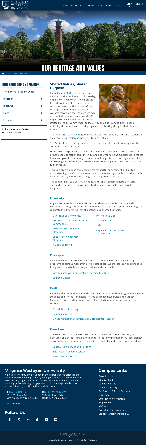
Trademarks (92, 440)
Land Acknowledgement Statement (66, 238)
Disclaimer (71, 440)
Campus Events (61, 277)
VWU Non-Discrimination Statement (66, 230)
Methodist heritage (76, 93)
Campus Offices (107, 383)
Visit (100, 5)
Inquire (90, 5)
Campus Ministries (63, 313)
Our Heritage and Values (20, 84)
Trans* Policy (103, 220)
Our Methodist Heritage (66, 309)
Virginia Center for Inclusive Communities (111, 232)
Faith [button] (6, 112)
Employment (105, 402)
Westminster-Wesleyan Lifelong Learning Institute (81, 272)
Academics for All (62, 244)
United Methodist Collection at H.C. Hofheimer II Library (84, 318)
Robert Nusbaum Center (68, 134)
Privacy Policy (82, 440)
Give (117, 5)
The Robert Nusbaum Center (19, 91)
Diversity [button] (8, 98)
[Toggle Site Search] (139, 5)
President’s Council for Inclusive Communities (70, 222)
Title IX (100, 225)
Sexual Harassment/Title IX (114, 413)
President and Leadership (113, 410)
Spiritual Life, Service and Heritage (72, 346)
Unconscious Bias (105, 215)
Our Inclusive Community (67, 215)
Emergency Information (112, 398)
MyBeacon (104, 406)
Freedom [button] (8, 120)
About (8, 73)
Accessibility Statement (57, 440)
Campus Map (106, 379)
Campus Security (108, 387)
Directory (104, 394)
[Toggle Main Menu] (129, 5)
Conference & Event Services (114, 391)
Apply (108, 5)
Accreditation (106, 376)
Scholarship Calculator (73, 5)
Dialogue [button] (8, 105)
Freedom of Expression (65, 356)
